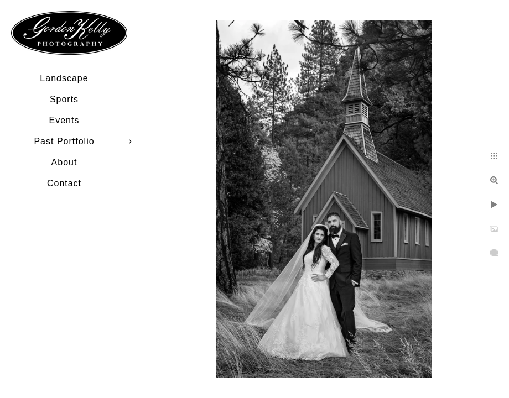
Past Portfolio (64, 141)
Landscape (64, 78)
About (64, 162)
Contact (64, 183)
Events (64, 120)
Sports (64, 99)
